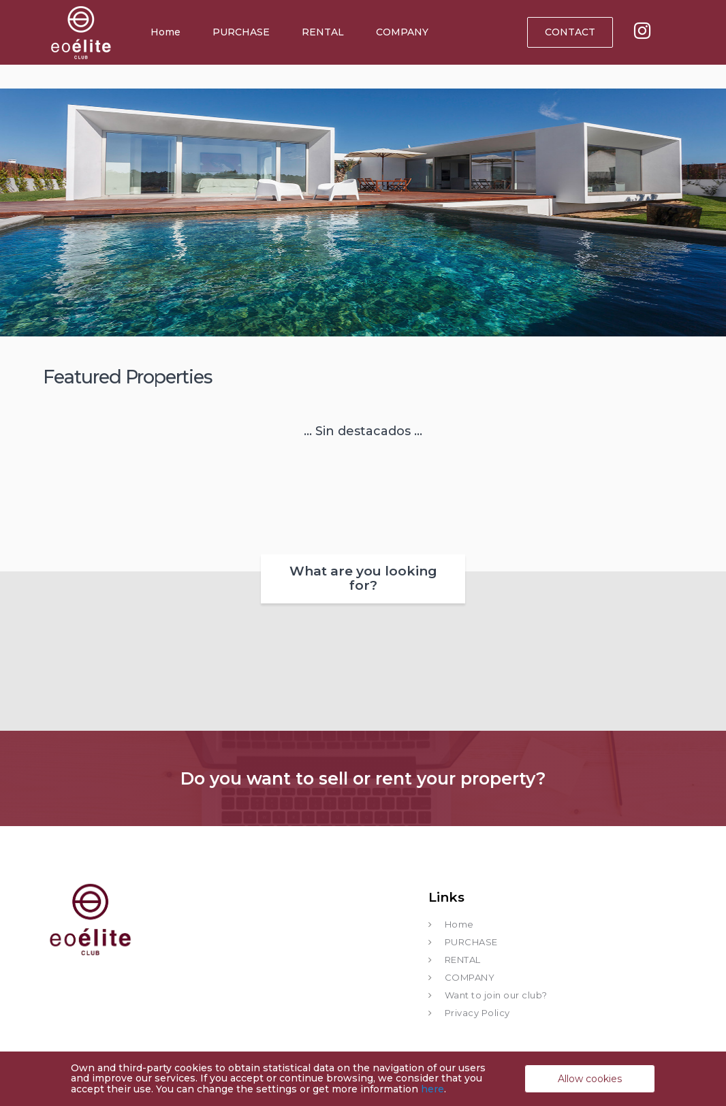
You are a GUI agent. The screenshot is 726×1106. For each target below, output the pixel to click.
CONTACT (570, 32)
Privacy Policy (477, 1012)
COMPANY (402, 32)
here (432, 1089)
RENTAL (323, 32)
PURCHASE (241, 32)
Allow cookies (590, 1079)
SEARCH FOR (476, 194)
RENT (225, 127)
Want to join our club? (496, 995)
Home (165, 32)
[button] (249, 232)
